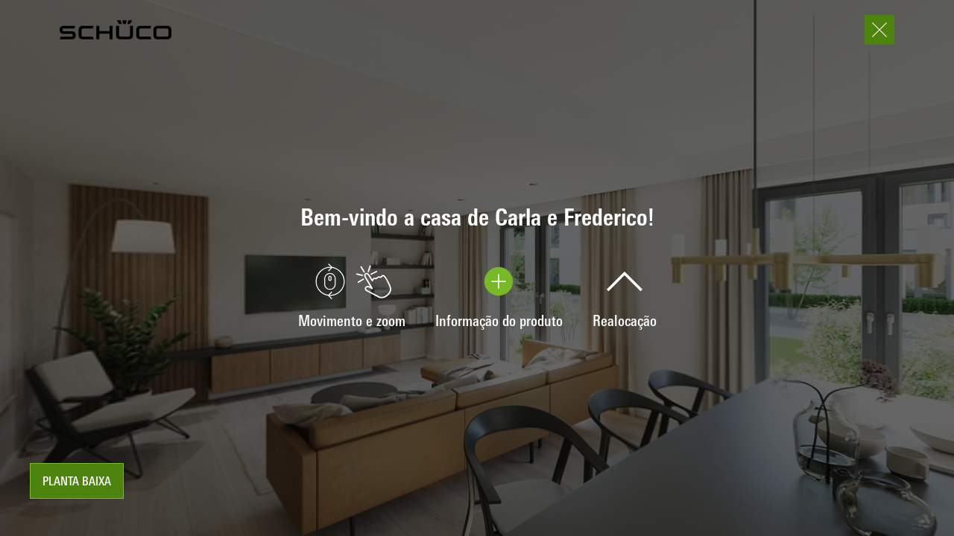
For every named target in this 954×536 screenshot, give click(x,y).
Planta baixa (76, 482)
